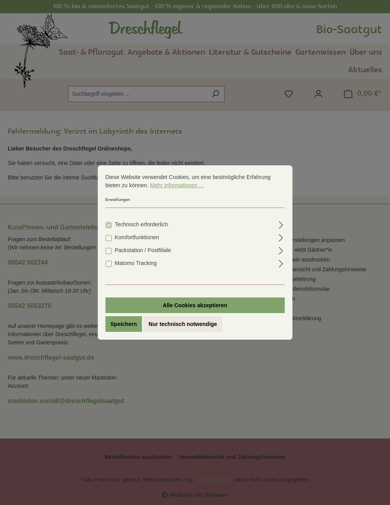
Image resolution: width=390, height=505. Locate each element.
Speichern (123, 324)
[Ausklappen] (281, 224)
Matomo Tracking (135, 263)
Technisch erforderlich (141, 224)
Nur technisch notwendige (183, 324)
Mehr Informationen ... (177, 185)
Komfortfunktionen (137, 237)
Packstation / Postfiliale (143, 250)
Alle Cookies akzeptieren (195, 305)
